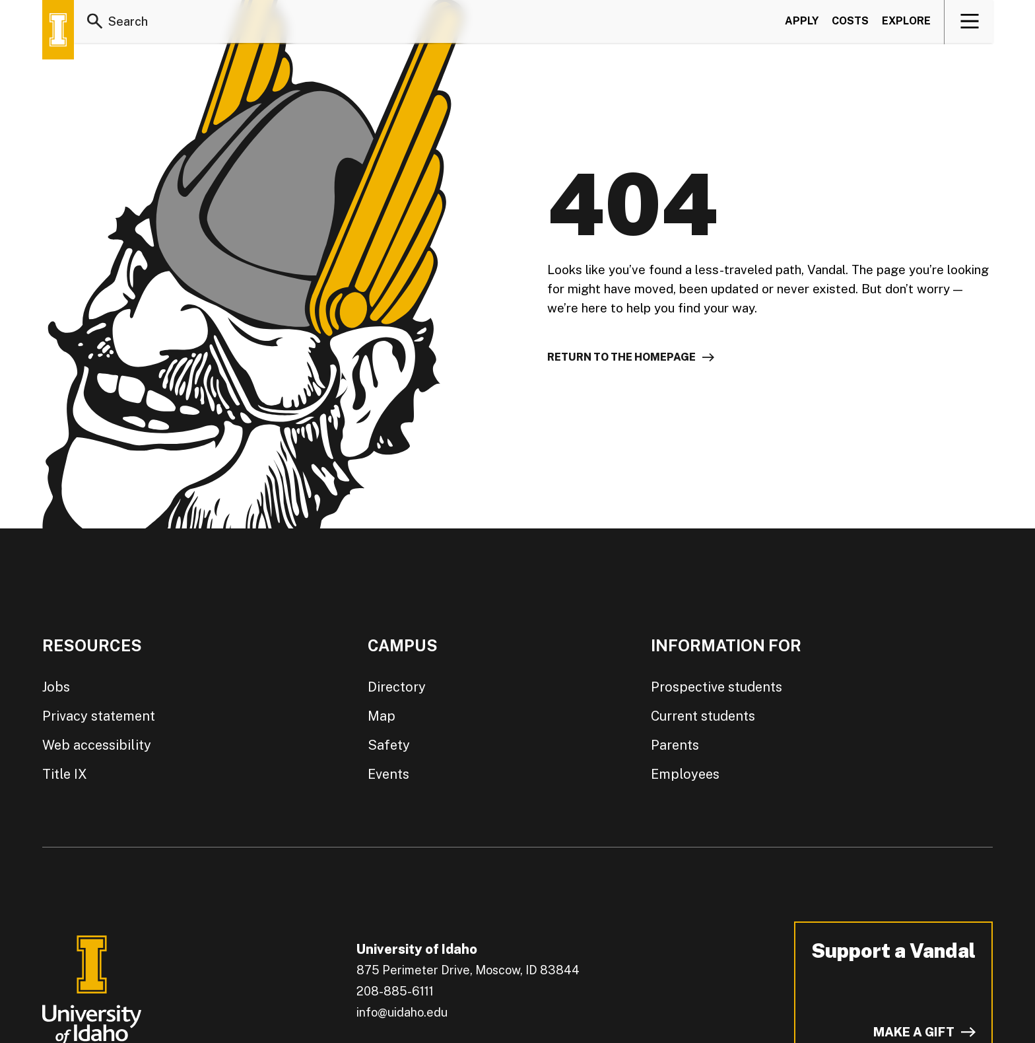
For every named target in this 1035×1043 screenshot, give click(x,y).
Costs (850, 22)
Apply (801, 22)
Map (381, 716)
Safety (389, 745)
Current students (703, 716)
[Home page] (58, 29)
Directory (397, 687)
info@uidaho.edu (402, 1012)
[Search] (95, 22)
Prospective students (716, 687)
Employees (685, 774)
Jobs (56, 687)
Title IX (64, 774)
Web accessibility (96, 745)
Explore (906, 22)
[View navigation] (969, 22)
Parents (675, 745)
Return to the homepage (621, 357)
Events (388, 774)
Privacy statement (98, 716)
